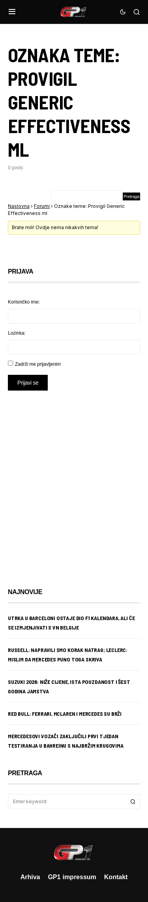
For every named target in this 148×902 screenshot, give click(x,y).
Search (133, 802)
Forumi (42, 206)
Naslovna (19, 206)
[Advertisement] (74, 483)
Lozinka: (17, 333)
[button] (12, 12)
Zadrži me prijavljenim (38, 364)
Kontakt (116, 877)
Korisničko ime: (24, 302)
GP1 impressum (72, 877)
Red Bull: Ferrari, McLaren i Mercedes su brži (65, 713)
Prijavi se (27, 382)
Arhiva (30, 877)
